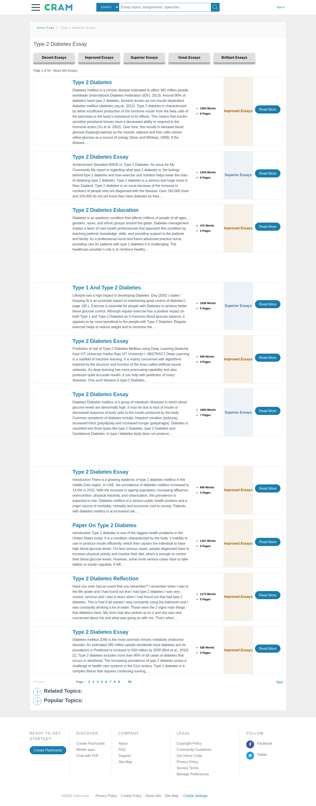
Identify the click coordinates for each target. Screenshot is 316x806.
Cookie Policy (133, 796)
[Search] (215, 7)
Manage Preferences (193, 774)
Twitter (261, 754)
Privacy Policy (187, 762)
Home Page (45, 27)
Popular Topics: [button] (63, 700)
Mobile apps (85, 749)
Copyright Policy (189, 743)
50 (129, 682)
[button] (35, 7)
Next (279, 682)
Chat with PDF (87, 756)
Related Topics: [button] (63, 691)
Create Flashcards (48, 750)
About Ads (155, 796)
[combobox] (107, 7)
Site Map (125, 762)
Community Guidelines (194, 749)
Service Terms (188, 768)
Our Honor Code (189, 756)
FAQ (122, 749)
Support (124, 756)
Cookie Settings (195, 796)
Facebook (263, 743)
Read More (267, 109)
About (122, 743)
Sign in (281, 7)
